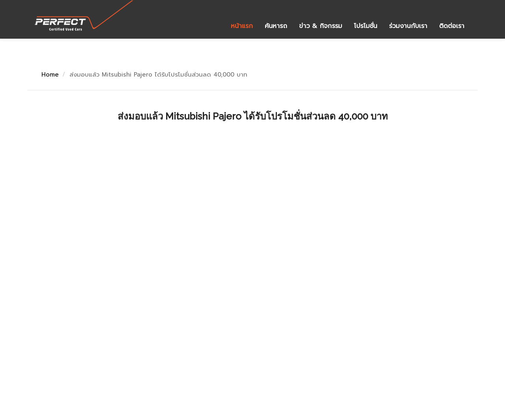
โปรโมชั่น (365, 26)
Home (50, 74)
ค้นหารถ (276, 26)
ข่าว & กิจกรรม (320, 26)
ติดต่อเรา (451, 26)
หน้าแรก (242, 26)
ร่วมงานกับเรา (408, 26)
